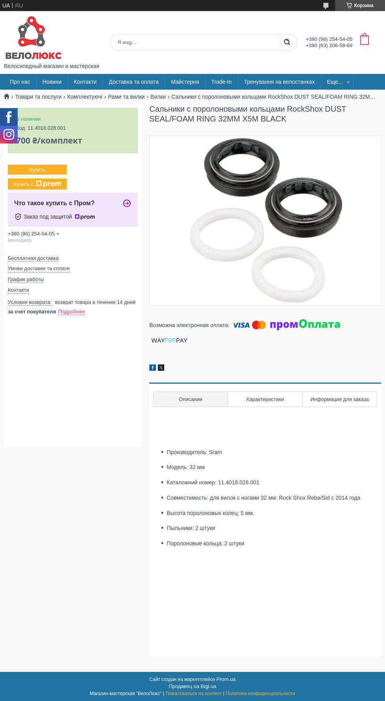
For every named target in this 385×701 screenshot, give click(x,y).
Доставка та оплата (134, 82)
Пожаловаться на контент (193, 693)
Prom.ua (226, 679)
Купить (37, 170)
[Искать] (287, 42)
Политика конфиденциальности (260, 693)
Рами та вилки (126, 97)
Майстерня (185, 82)
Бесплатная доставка (33, 258)
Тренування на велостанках (279, 82)
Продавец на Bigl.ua (192, 686)
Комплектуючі (85, 97)
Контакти (85, 82)
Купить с (37, 184)
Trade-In (221, 82)
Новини (52, 82)
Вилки (158, 97)
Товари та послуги (38, 97)
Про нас (20, 82)
